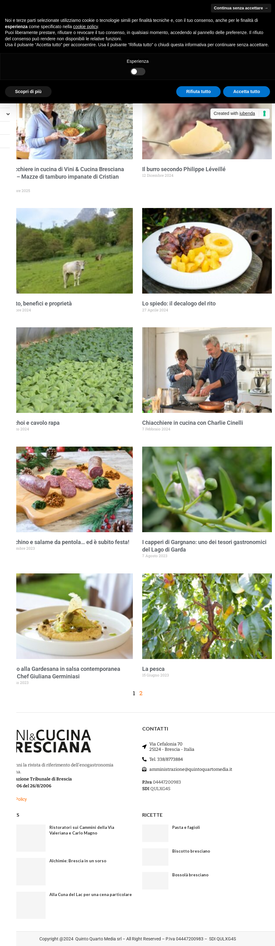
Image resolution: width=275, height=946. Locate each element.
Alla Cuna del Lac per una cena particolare (90, 894)
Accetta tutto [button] (246, 91)
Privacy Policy (13, 799)
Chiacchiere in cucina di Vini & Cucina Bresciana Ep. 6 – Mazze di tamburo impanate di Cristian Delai (63, 177)
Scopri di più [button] (28, 91)
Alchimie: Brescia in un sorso (77, 860)
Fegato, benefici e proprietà (37, 303)
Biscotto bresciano (191, 851)
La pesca (153, 669)
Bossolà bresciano (190, 874)
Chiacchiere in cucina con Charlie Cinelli (192, 422)
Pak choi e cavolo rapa (31, 422)
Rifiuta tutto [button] (198, 91)
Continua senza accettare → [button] (241, 8)
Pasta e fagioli (186, 827)
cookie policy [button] (85, 26)
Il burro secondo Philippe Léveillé (184, 169)
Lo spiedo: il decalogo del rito (179, 303)
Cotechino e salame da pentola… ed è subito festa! (66, 542)
